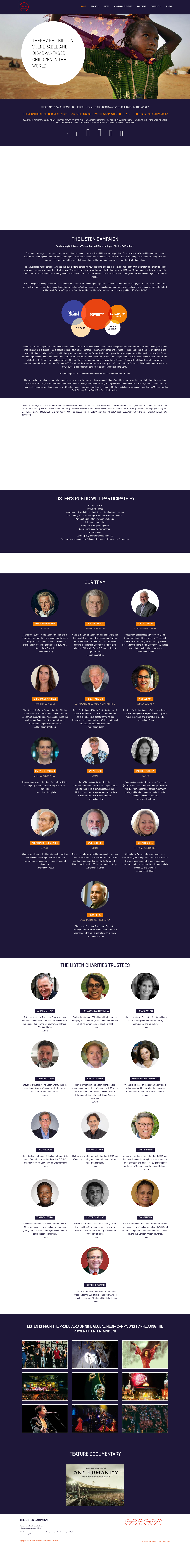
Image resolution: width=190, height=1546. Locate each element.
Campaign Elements (123, 6)
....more (45, 1031)
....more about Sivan (95, 936)
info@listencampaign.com (149, 1541)
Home (83, 6)
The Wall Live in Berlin (107, 390)
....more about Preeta (145, 720)
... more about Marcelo (145, 652)
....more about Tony (44, 652)
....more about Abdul (45, 868)
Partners (141, 6)
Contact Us (156, 6)
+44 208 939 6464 (164, 1541)
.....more (145, 1170)
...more (95, 1166)
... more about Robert (95, 727)
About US (95, 6)
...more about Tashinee (145, 799)
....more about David (95, 868)
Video (106, 6)
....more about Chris (95, 655)
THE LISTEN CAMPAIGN (34, 1520)
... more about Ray (95, 799)
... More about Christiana (45, 727)
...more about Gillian (145, 871)
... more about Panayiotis (45, 792)
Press (169, 6)
